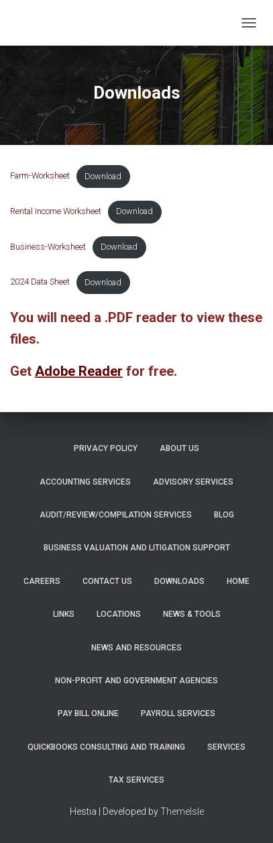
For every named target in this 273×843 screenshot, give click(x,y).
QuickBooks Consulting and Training (106, 747)
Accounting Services (85, 482)
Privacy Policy (106, 448)
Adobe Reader (79, 371)
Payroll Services (178, 713)
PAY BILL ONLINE (88, 713)
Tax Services (136, 780)
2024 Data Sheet (40, 282)
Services (226, 747)
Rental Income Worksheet (55, 211)
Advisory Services (193, 482)
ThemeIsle (182, 811)
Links (63, 614)
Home (238, 581)
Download (103, 176)
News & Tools (192, 614)
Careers (41, 581)
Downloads (179, 581)
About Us (179, 448)
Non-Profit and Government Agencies (136, 680)
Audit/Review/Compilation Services (116, 514)
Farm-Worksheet (40, 176)
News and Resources (136, 647)
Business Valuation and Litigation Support (137, 547)
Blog (224, 514)
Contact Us (107, 581)
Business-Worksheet (48, 247)
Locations (119, 614)
